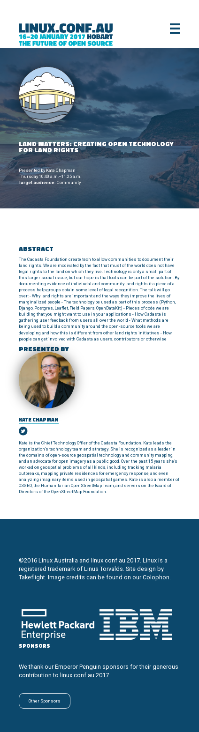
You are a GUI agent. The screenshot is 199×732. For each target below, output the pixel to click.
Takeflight (32, 577)
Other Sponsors (45, 700)
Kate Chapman (61, 170)
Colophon (156, 577)
